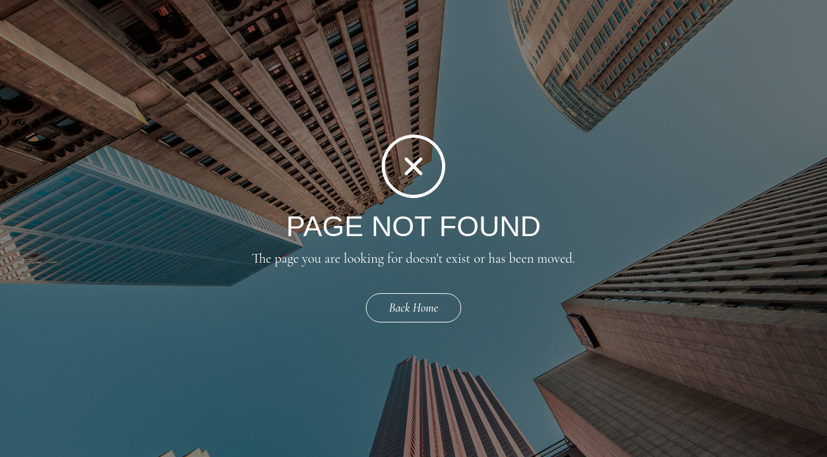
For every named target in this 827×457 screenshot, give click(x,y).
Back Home (413, 307)
